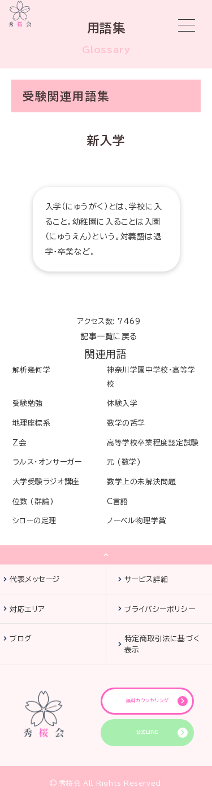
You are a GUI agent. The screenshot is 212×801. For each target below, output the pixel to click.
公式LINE (147, 732)
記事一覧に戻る (108, 336)
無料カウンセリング (147, 700)
